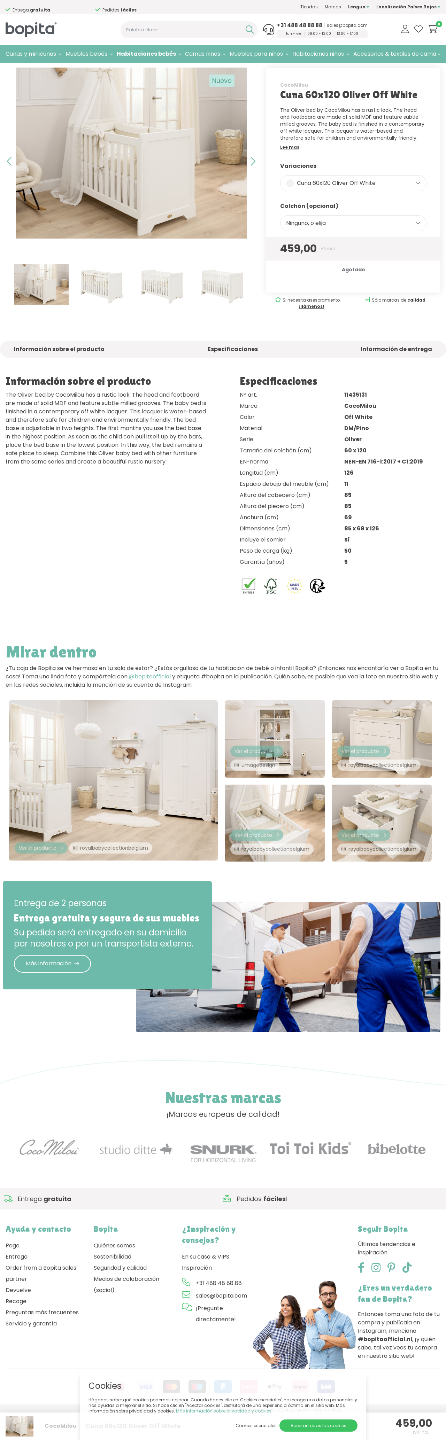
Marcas (333, 7)
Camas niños (202, 54)
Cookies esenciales (256, 1426)
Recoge (16, 1326)
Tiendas (309, 7)
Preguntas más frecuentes (42, 1337)
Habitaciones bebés (146, 54)
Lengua (358, 7)
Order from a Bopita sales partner (41, 1297)
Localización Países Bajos (408, 7)
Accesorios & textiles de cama (394, 54)
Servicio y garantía (31, 1348)
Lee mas (289, 166)
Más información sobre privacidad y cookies (223, 1411)
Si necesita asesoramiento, (311, 322)
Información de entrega (396, 368)
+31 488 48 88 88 (299, 25)
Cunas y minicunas (31, 54)
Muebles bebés (86, 54)
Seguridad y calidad (120, 1292)
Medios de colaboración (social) (126, 1308)
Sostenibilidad (112, 1281)
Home (13, 72)
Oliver (86, 72)
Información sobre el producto (59, 368)
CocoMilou (294, 103)
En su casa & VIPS (205, 1281)
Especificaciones (233, 368)
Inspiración (197, 1292)
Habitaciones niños (318, 54)
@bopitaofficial (150, 695)
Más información (52, 988)
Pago (13, 1270)
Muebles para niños (256, 54)
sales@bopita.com (347, 25)
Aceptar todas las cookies (318, 1426)
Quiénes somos (114, 1270)
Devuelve (18, 1314)
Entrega (17, 1281)
